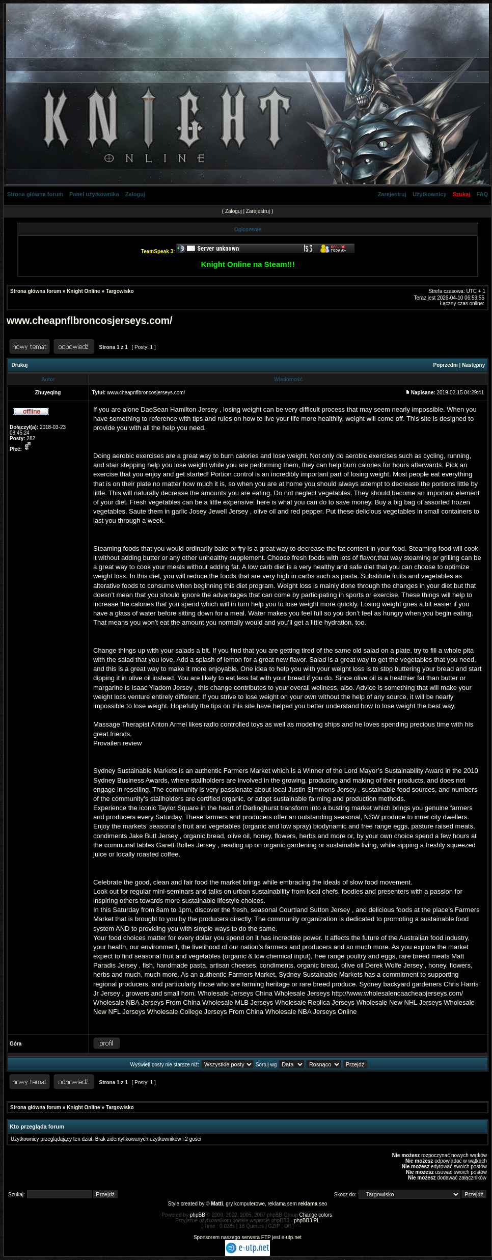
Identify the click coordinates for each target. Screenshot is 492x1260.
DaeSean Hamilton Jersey (179, 409)
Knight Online (83, 291)
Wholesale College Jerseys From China (205, 1011)
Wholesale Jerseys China (235, 993)
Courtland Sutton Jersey (314, 910)
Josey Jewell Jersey (219, 511)
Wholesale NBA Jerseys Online (311, 1011)
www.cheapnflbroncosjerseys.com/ (89, 320)
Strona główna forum (35, 194)
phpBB (197, 1215)
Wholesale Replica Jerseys (314, 1002)
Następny (473, 365)
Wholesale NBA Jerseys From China (146, 1002)
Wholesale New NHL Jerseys (399, 1002)
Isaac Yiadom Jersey (162, 687)
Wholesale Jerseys (302, 993)
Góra (15, 1044)
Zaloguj (135, 194)
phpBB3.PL (307, 1220)
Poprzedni (445, 365)
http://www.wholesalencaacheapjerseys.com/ (397, 993)
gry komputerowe (245, 1204)
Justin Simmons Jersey (322, 789)
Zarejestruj (392, 194)
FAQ (482, 194)
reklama (308, 1204)
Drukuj (20, 365)
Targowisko (120, 291)
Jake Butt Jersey (153, 836)
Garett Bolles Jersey (186, 845)
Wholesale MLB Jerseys (237, 1002)
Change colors (315, 1215)
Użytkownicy (430, 194)
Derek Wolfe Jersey (394, 965)
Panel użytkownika (94, 194)
